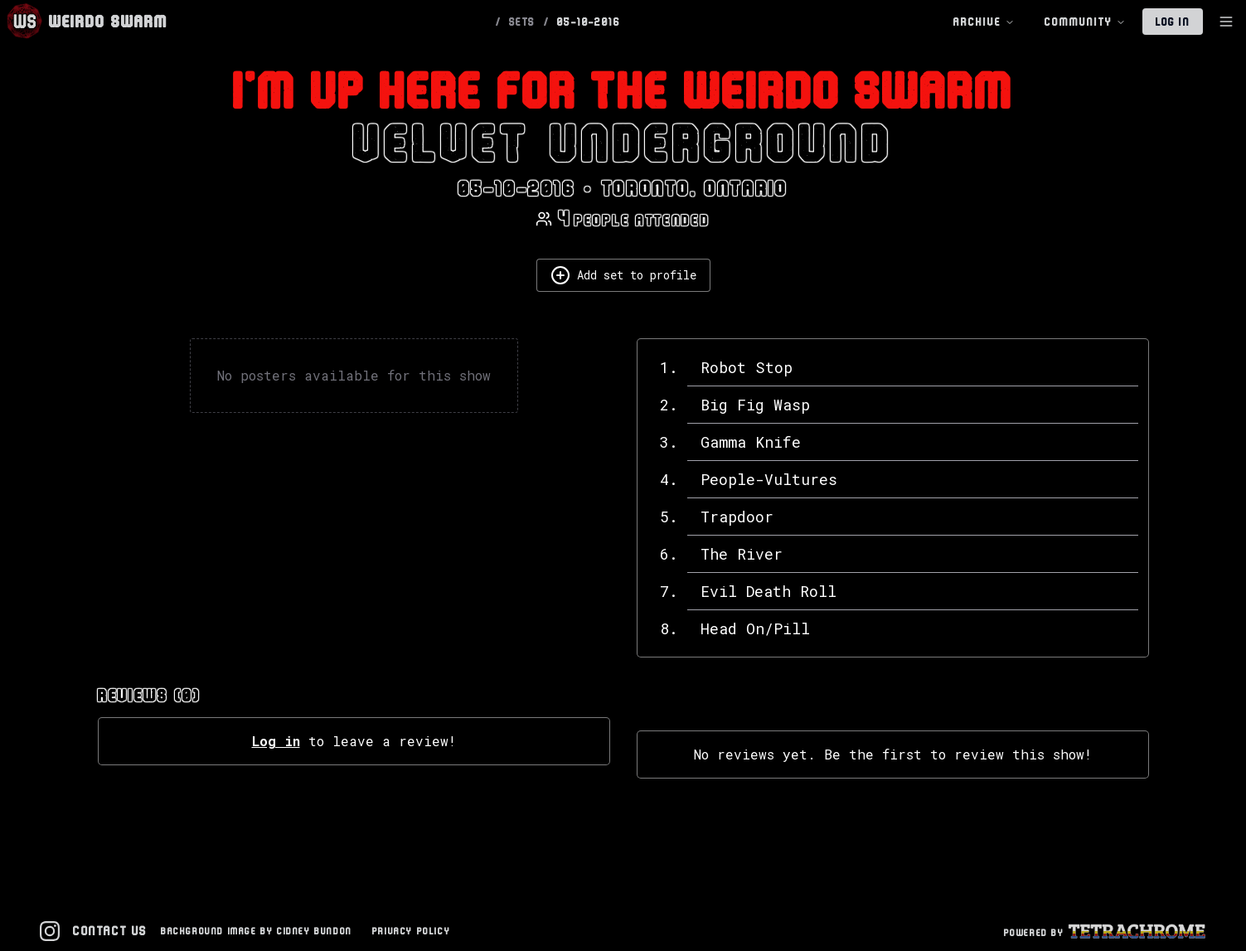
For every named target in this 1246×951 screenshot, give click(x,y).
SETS (522, 22)
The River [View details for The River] (742, 554)
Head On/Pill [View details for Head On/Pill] (755, 628)
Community (1085, 22)
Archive (984, 22)
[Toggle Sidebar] (1226, 21)
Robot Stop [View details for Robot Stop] (747, 367)
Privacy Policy (411, 930)
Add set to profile (623, 275)
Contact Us (110, 930)
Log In (1173, 22)
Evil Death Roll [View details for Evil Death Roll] (768, 591)
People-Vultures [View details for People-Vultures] (769, 479)
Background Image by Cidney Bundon (256, 930)
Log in (276, 741)
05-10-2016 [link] (588, 22)
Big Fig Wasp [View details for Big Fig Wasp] (755, 405)
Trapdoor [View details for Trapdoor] (737, 516)
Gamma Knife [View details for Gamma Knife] (751, 442)
